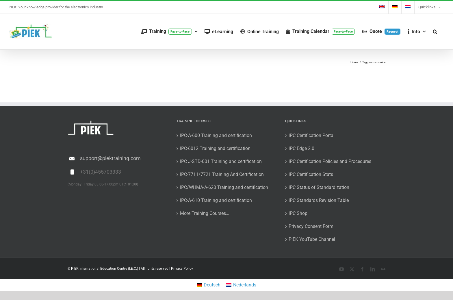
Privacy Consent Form (311, 226)
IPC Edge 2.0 (301, 148)
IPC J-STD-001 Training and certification (221, 161)
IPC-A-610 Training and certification (216, 200)
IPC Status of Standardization (319, 187)
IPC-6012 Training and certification (215, 148)
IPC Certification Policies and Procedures (330, 161)
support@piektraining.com (110, 158)
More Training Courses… (204, 213)
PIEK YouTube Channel (312, 239)
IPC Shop (298, 213)
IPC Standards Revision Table (319, 200)
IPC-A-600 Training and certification (216, 135)
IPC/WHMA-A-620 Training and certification (224, 187)
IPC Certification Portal (312, 135)
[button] (435, 31)
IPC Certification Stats (311, 174)
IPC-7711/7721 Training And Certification (222, 174)
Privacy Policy (182, 269)
